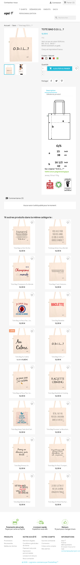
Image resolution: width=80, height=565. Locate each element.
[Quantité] (44, 68)
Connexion (45, 543)
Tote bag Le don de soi (22, 248)
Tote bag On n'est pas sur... (58, 502)
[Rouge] (54, 58)
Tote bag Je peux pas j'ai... (22, 393)
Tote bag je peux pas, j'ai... (22, 321)
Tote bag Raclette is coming (58, 393)
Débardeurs (35, 9)
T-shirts (23, 9)
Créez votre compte (49, 546)
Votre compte (48, 537)
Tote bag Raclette (58, 321)
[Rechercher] (65, 18)
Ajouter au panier (59, 68)
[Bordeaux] (43, 58)
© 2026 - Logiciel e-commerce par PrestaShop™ (40, 562)
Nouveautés (8, 543)
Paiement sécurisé (29, 548)
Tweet (56, 81)
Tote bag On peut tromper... (58, 466)
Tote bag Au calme (22, 357)
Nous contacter (28, 558)
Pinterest (62, 81)
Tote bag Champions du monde (22, 284)
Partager (51, 81)
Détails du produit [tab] (54, 94)
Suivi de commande (48, 541)
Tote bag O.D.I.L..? (58, 357)
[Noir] (50, 58)
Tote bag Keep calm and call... (22, 429)
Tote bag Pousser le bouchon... (58, 429)
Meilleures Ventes (10, 546)
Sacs (55, 9)
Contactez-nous (11, 2)
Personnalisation (27, 13)
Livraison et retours (30, 556)
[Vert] (58, 58)
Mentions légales (29, 541)
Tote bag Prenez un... (22, 466)
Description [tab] (51, 90)
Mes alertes (46, 549)
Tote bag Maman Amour (22, 502)
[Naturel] (46, 58)
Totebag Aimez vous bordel (58, 248)
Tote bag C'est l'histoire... (58, 284)
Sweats (47, 9)
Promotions (8, 541)
